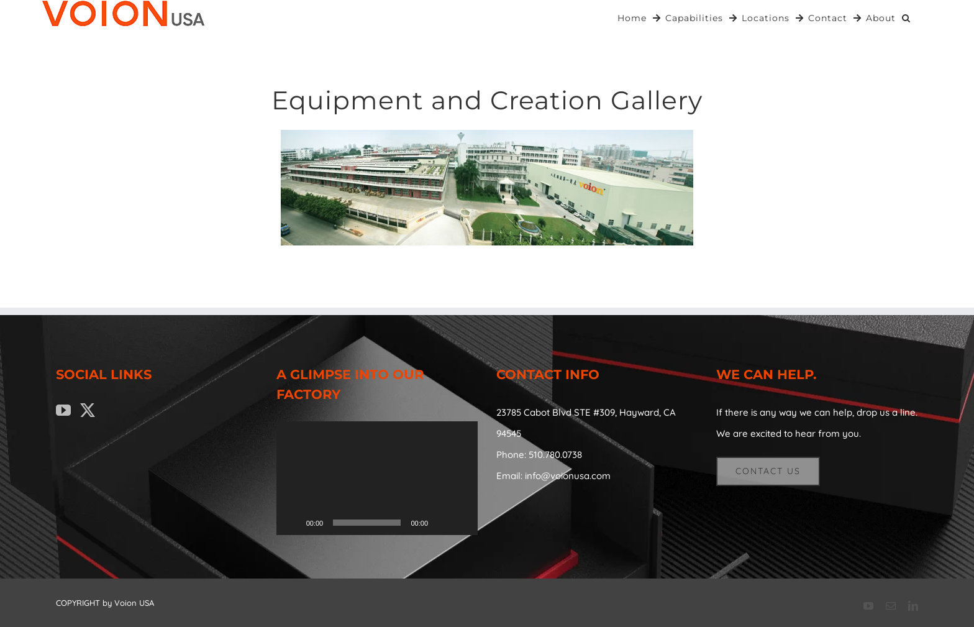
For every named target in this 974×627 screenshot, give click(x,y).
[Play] (292, 522)
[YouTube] (63, 410)
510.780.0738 (555, 454)
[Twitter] (87, 410)
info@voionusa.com (568, 476)
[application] (377, 477)
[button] (906, 17)
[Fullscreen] (461, 522)
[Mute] (441, 522)
